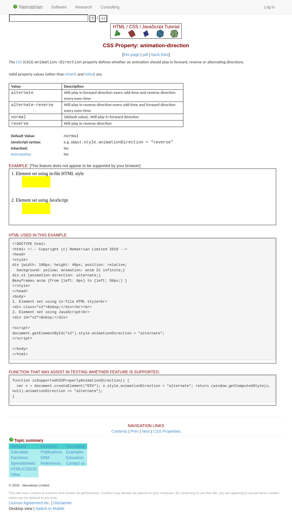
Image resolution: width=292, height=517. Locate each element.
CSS (19, 61)
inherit (70, 74)
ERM (45, 457)
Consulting (110, 7)
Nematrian (28, 7)
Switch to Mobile (50, 508)
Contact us (75, 463)
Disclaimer (62, 503)
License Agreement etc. (29, 503)
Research (83, 7)
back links (160, 54)
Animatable (20, 154)
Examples (74, 452)
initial (89, 74)
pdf (145, 54)
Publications (51, 452)
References (51, 463)
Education (74, 457)
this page (131, 54)
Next (146, 431)
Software (59, 7)
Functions (19, 457)
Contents (119, 431)
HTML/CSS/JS (23, 469)
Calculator (20, 452)
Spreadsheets (23, 463)
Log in (269, 7)
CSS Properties (167, 431)
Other (16, 474)
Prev (134, 431)
